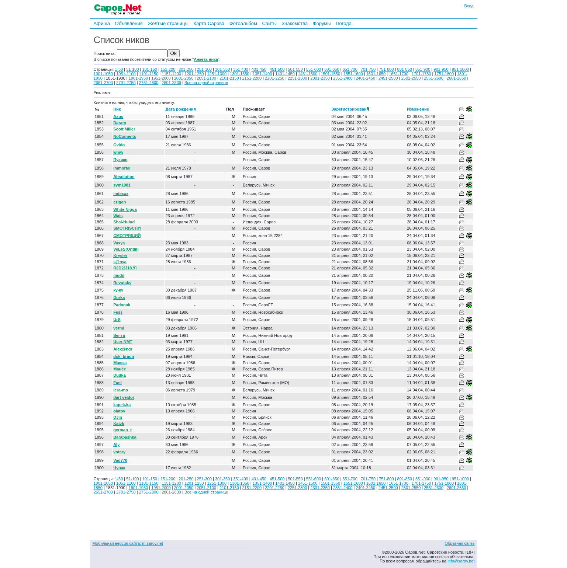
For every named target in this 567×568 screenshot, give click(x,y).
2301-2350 (320, 78)
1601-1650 (376, 74)
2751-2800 (149, 82)
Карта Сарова (209, 23)
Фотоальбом (243, 23)
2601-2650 (456, 78)
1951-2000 (161, 78)
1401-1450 (285, 74)
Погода (344, 23)
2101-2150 (229, 78)
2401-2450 (365, 78)
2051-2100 (206, 78)
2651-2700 (103, 82)
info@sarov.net (460, 561)
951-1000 (460, 69)
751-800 (386, 69)
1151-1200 (171, 74)
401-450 (259, 69)
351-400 (240, 69)
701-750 (368, 69)
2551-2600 (433, 78)
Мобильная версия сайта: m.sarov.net (128, 543)
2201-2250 (274, 78)
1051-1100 (126, 74)
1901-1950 (138, 78)
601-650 (331, 69)
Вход (469, 6)
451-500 (277, 69)
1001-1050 (103, 74)
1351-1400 (262, 74)
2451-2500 (388, 78)
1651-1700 (398, 74)
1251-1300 (217, 74)
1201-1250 (194, 74)
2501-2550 (411, 78)
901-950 (440, 69)
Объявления (129, 23)
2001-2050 (184, 78)
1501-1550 (330, 74)
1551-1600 (353, 74)
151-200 (167, 69)
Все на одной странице (206, 82)
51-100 (132, 69)
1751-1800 (444, 74)
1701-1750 (421, 74)
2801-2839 (171, 82)
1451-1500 (308, 74)
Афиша (102, 23)
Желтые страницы (168, 23)
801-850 (404, 69)
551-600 (313, 69)
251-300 (204, 69)
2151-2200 (252, 78)
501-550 (295, 69)
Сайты (269, 23)
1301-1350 (239, 74)
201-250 (186, 69)
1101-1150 (149, 74)
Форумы (322, 23)
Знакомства (294, 23)
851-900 (422, 69)
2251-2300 (297, 78)
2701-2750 (126, 82)
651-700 (349, 69)
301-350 (222, 69)
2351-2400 (343, 78)
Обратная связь (459, 543)
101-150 (149, 69)
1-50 (119, 69)
